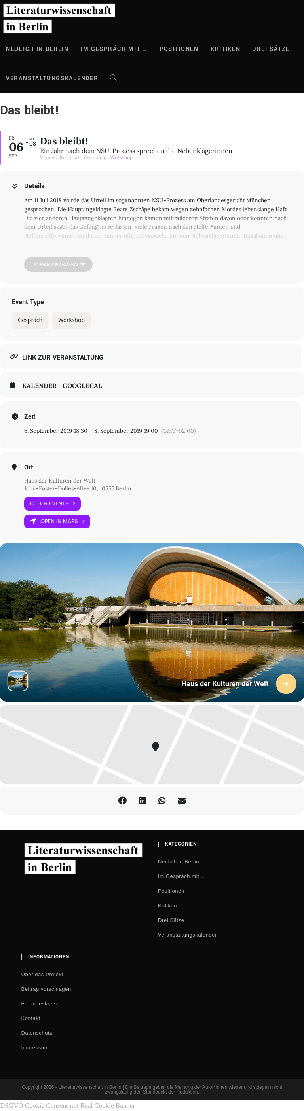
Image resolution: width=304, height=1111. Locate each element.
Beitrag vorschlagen (46, 989)
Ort (28, 467)
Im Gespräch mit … (182, 876)
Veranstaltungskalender (187, 935)
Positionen (171, 891)
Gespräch (30, 320)
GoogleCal (82, 386)
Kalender (39, 386)
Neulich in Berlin (178, 862)
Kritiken (167, 905)
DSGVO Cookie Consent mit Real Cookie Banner (67, 1105)
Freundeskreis (39, 1004)
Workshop (71, 320)
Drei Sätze (171, 920)
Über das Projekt (42, 974)
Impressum (35, 1047)
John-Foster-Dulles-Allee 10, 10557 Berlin (77, 488)
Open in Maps (57, 521)
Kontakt (30, 1018)
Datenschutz (36, 1033)
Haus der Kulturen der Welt (59, 480)
